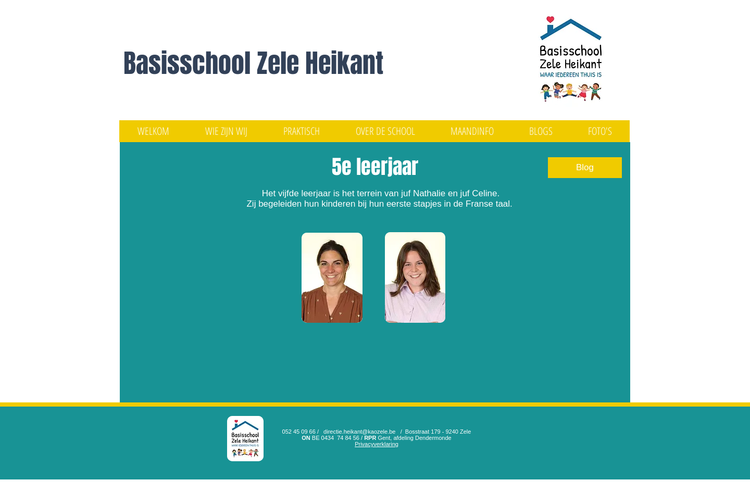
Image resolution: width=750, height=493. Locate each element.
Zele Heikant (320, 63)
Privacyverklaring (376, 444)
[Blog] (585, 167)
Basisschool (190, 63)
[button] (226, 131)
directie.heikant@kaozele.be (359, 431)
